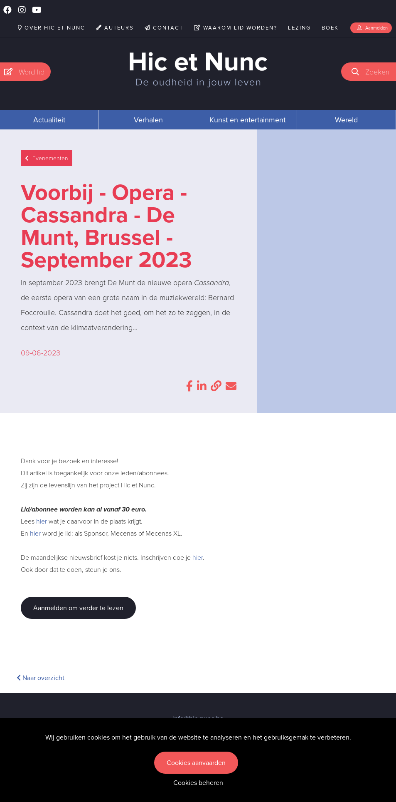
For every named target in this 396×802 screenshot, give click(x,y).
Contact (164, 28)
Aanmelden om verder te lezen (78, 608)
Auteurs (115, 28)
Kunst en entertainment (247, 119)
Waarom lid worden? (235, 28)
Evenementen (46, 158)
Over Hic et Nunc (51, 28)
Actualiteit (49, 119)
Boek (330, 28)
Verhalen (148, 119)
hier (41, 521)
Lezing (299, 28)
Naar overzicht (40, 678)
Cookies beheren (198, 782)
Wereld (346, 119)
